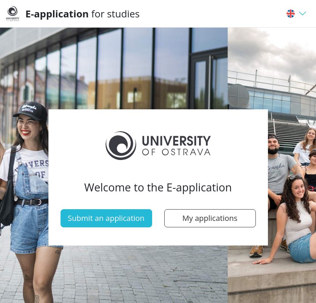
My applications (210, 218)
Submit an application (106, 218)
